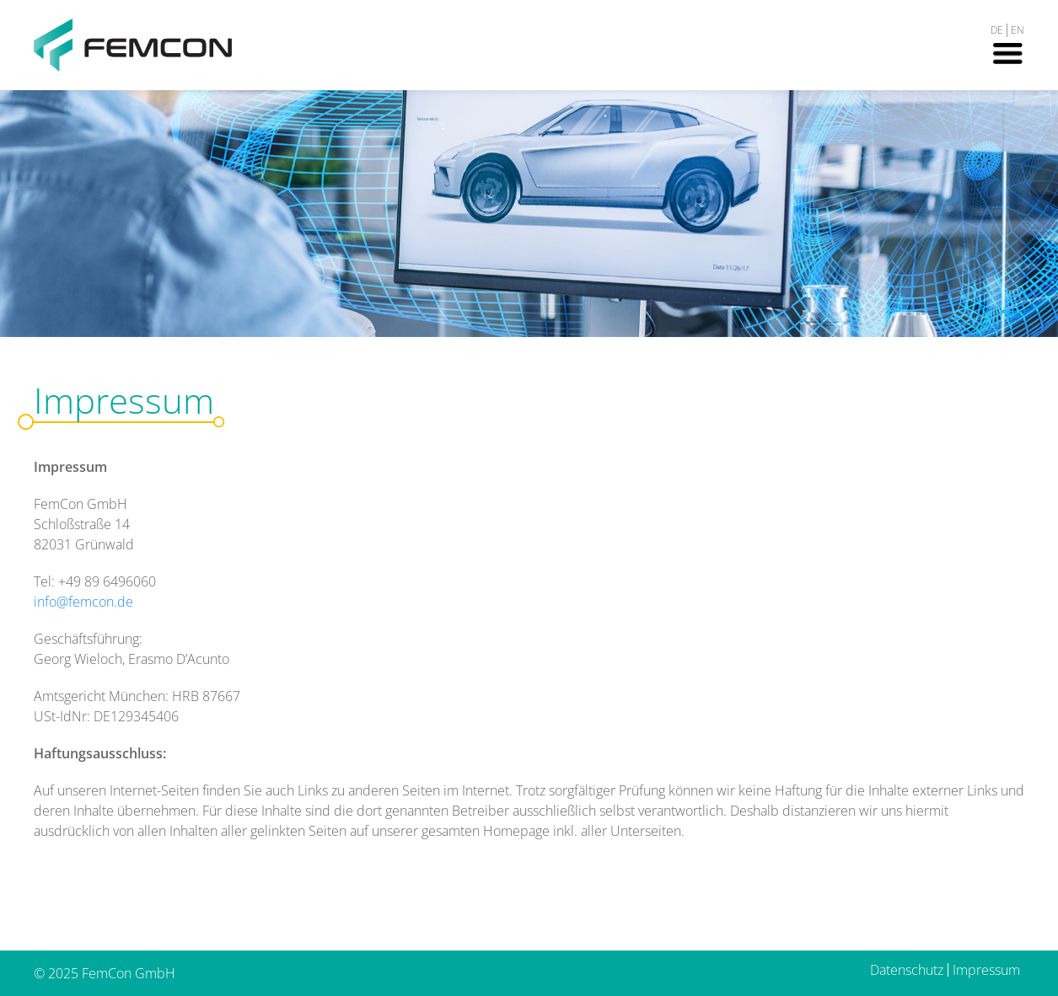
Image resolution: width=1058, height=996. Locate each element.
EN (1017, 30)
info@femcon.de (83, 601)
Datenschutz (906, 970)
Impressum (986, 970)
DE (997, 30)
